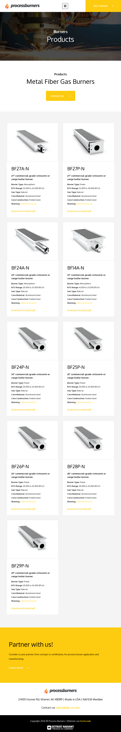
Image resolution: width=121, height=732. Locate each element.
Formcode (85, 721)
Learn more (16, 667)
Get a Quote (100, 5)
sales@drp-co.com (68, 707)
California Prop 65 (28, 204)
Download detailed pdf (23, 211)
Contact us (57, 95)
